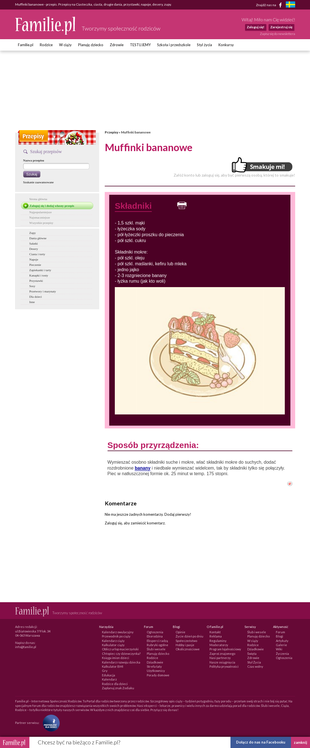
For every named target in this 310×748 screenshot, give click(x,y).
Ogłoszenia (155, 632)
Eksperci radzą (157, 641)
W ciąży (65, 45)
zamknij (300, 742)
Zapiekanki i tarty (40, 270)
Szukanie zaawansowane (38, 182)
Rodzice (46, 45)
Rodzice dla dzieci (115, 684)
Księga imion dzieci (115, 658)
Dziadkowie (155, 662)
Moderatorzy (218, 645)
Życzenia (282, 653)
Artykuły (282, 641)
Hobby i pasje (185, 645)
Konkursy (226, 45)
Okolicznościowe (188, 649)
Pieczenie (35, 264)
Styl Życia (254, 662)
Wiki (279, 649)
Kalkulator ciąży (113, 645)
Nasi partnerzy (220, 658)
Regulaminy (218, 641)
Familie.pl (25, 45)
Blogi (279, 636)
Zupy (32, 233)
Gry (105, 670)
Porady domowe (158, 675)
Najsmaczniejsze (39, 217)
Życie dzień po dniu (189, 636)
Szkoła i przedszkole (173, 45)
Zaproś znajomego (222, 653)
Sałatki (33, 243)
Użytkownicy (156, 670)
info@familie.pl (25, 647)
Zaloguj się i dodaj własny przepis (52, 205)
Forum (280, 632)
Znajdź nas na (270, 5)
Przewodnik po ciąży (116, 636)
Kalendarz (109, 679)
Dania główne (37, 238)
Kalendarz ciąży (113, 641)
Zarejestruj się (281, 27)
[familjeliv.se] (290, 5)
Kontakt (215, 632)
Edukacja (108, 675)
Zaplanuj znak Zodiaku (118, 688)
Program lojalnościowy (225, 649)
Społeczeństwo (186, 641)
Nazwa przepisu (33, 160)
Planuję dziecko (90, 45)
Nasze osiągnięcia (222, 662)
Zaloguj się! (255, 27)
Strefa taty (154, 666)
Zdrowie (116, 45)
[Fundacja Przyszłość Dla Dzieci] (50, 722)
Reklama (215, 636)
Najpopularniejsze (40, 212)
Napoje (33, 259)
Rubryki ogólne (157, 645)
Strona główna (38, 199)
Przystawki (36, 280)
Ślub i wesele (156, 649)
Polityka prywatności (224, 666)
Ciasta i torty (37, 254)
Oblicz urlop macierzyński (120, 649)
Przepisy (111, 132)
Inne (32, 302)
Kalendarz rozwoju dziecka (121, 662)
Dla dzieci (35, 296)
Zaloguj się (113, 523)
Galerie (281, 645)
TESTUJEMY (140, 45)
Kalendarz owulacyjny (118, 632)
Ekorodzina (155, 636)
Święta (252, 653)
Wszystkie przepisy (41, 222)
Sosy (32, 286)
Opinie (180, 632)
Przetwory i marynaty (42, 291)
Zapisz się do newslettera (277, 34)
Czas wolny (255, 666)
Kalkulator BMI (112, 666)
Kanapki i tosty (38, 275)
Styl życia (204, 45)
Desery (33, 248)
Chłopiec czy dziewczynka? (121, 653)
